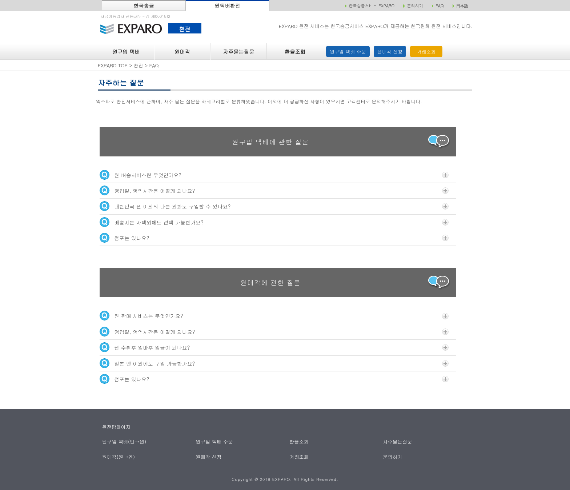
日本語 (462, 6)
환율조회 (295, 51)
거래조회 (426, 51)
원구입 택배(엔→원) (124, 441)
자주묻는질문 (238, 51)
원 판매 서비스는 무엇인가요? (274, 315)
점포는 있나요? (274, 238)
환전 (184, 29)
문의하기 (393, 456)
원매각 (182, 51)
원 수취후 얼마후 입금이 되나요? (274, 347)
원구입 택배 (126, 51)
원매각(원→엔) (118, 456)
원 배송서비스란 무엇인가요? (274, 175)
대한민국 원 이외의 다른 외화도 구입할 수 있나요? (274, 206)
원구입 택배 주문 (348, 51)
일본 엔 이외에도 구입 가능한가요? (274, 363)
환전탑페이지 (116, 426)
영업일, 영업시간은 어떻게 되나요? (274, 190)
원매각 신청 (389, 51)
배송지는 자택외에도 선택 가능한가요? (274, 222)
